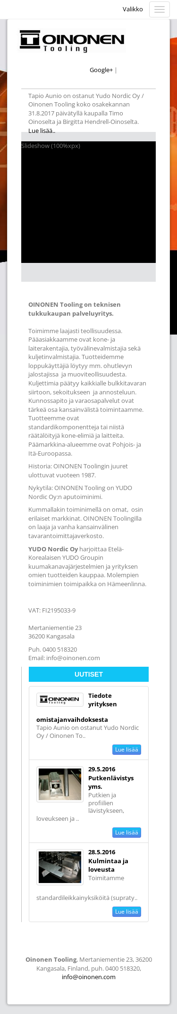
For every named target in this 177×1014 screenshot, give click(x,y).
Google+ (101, 69)
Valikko (133, 9)
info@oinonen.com (89, 977)
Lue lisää (126, 749)
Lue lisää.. (42, 130)
